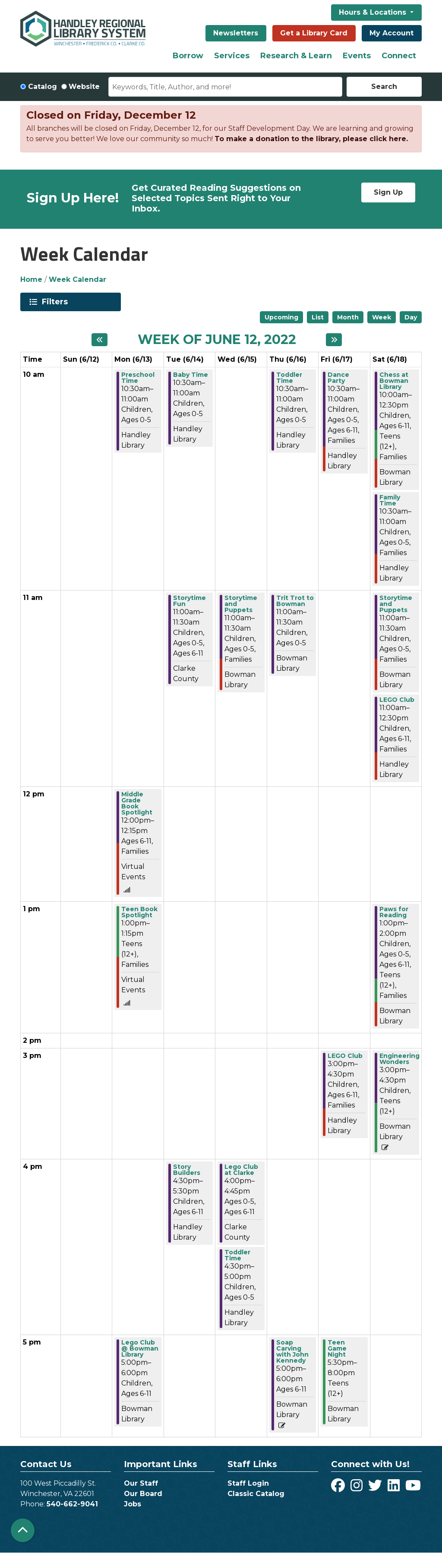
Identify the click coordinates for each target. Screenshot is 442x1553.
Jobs (132, 1504)
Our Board (143, 1494)
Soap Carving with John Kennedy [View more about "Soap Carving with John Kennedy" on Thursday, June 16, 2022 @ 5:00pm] (292, 1351)
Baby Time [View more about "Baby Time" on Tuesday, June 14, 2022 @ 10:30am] (190, 375)
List (318, 317)
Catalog (42, 86)
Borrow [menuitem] (188, 55)
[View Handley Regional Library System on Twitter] (376, 1488)
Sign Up (388, 192)
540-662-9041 (72, 1504)
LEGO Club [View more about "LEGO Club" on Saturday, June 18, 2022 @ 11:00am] (396, 700)
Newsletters (235, 33)
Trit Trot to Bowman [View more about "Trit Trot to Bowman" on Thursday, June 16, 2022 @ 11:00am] (295, 601)
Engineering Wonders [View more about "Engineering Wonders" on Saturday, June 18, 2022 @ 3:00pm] (399, 1059)
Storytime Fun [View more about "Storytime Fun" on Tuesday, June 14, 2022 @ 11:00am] (189, 601)
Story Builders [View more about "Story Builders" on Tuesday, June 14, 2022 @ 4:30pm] (186, 1170)
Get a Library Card (313, 33)
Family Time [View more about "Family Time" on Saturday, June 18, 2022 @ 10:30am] (389, 500)
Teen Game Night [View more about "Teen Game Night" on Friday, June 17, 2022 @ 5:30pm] (337, 1348)
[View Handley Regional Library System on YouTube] (413, 1488)
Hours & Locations (373, 12)
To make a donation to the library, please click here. (311, 139)
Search (384, 86)
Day (410, 317)
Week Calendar (77, 279)
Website (84, 86)
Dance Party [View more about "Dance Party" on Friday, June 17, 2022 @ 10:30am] (338, 378)
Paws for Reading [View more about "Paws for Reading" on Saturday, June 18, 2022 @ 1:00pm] (393, 912)
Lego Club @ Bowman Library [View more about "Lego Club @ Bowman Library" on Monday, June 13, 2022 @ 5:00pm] (139, 1348)
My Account (391, 33)
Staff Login (248, 1483)
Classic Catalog (255, 1494)
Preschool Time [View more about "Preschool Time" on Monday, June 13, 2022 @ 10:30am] (138, 378)
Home (31, 279)
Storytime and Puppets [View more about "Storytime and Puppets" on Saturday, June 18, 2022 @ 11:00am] (395, 604)
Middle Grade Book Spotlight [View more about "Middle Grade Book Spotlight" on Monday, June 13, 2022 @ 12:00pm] (136, 803)
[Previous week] (99, 339)
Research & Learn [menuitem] (296, 55)
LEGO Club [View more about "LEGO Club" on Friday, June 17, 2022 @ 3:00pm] (345, 1056)
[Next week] (334, 339)
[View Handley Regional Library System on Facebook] (339, 1488)
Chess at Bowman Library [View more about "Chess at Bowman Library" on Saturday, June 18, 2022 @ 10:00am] (393, 381)
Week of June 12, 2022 (217, 339)
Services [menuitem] (231, 55)
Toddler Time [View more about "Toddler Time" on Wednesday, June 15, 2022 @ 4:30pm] (237, 1255)
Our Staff (141, 1483)
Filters (56, 301)
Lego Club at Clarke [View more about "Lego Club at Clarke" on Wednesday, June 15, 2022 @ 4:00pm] (241, 1170)
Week (381, 317)
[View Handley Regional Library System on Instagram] (357, 1488)
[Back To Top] (23, 1530)
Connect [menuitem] (399, 55)
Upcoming (281, 317)
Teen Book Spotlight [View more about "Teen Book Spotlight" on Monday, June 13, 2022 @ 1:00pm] (139, 912)
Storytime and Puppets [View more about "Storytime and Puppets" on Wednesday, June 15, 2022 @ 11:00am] (240, 604)
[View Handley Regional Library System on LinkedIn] (395, 1488)
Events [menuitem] (357, 55)
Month (348, 317)
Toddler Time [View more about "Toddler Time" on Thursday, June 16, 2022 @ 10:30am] (289, 378)
